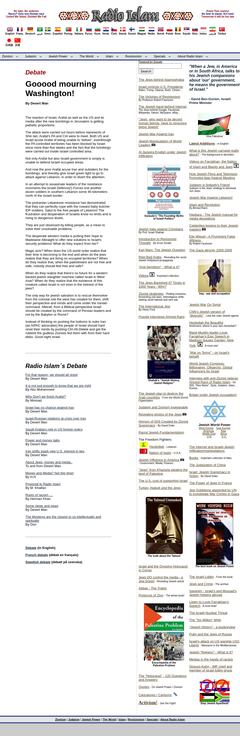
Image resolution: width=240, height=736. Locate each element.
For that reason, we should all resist (51, 375)
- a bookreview (212, 627)
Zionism (7, 56)
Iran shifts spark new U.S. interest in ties (54, 451)
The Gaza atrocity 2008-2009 (210, 250)
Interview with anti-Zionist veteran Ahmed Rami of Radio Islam (213, 380)
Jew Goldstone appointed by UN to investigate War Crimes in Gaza (214, 492)
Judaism (30, 56)
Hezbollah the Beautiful (206, 323)
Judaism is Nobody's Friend (209, 185)
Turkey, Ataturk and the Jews (160, 488)
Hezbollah (156, 447)
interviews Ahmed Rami (162, 317)
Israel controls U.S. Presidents (161, 87)
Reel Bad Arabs (150, 257)
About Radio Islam (190, 56)
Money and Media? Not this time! (49, 473)
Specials (159, 56)
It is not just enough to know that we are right (58, 386)
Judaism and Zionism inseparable (163, 407)
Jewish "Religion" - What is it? (211, 652)
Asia (223, 431)
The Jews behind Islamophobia (161, 80)
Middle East (209, 433)
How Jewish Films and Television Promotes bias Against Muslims (213, 176)
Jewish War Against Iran (156, 134)
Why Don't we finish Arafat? (45, 396)
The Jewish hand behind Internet (163, 107)
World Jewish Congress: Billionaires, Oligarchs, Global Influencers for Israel (210, 367)
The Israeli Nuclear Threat (208, 613)
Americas (208, 431)
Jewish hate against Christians (161, 229)
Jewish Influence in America (159, 460)
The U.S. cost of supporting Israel (163, 481)
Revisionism (133, 56)
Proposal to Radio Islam (43, 484)
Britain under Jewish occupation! (213, 395)
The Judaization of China (207, 465)
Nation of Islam (160, 453)
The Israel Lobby (201, 577)
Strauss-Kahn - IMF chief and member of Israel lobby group (210, 668)
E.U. (224, 436)
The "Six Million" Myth (205, 620)
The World (87, 56)
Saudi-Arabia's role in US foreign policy (54, 429)
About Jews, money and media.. (48, 462)
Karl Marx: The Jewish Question (162, 250)
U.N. (209, 436)
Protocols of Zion (151, 595)
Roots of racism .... (39, 495)
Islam (109, 56)
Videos (144, 276)
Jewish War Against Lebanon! (211, 198)
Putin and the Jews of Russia (210, 634)
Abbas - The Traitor (153, 588)
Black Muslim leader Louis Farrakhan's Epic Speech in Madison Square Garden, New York (211, 339)
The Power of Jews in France (210, 483)
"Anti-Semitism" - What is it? (159, 267)
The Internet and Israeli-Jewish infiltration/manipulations (211, 449)
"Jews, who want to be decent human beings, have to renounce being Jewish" (163, 123)
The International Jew (154, 306)
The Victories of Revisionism (159, 97)
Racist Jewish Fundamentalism (161, 432)
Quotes (144, 687)
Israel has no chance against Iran (49, 407)
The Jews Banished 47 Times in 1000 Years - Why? (162, 284)
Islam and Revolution (204, 205)
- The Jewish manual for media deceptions (213, 216)
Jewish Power (58, 56)
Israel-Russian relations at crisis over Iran (55, 418)
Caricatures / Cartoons (155, 695)
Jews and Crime (201, 584)
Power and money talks (42, 440)
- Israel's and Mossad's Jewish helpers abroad (212, 593)
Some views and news (41, 506)
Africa (223, 433)
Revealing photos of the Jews (160, 414)
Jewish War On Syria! (205, 304)
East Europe (223, 428)
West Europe (206, 428)
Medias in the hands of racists (211, 659)
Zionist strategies (151, 294)
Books (193, 458)
